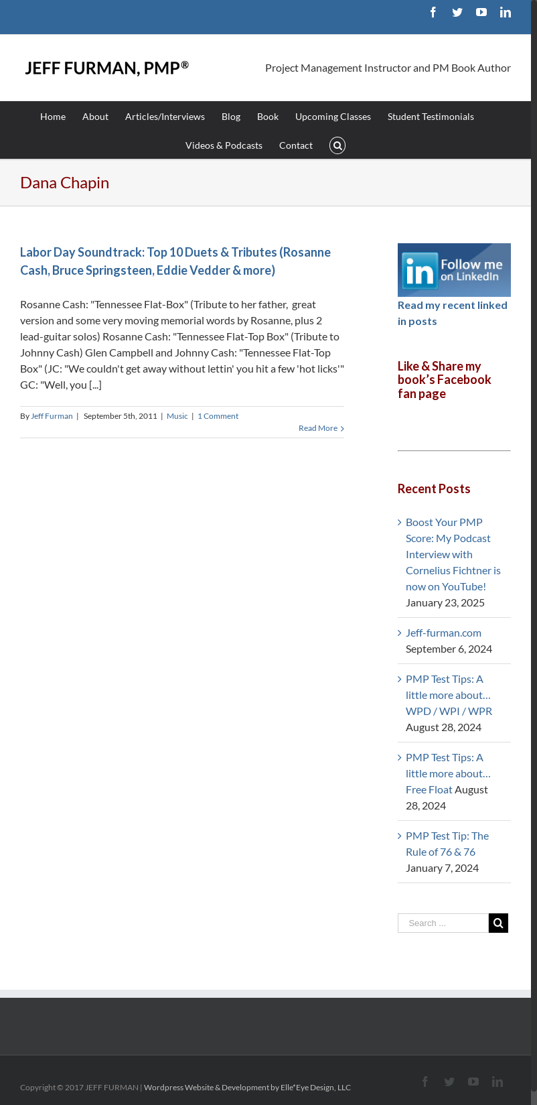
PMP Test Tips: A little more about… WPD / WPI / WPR (449, 694)
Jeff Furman (52, 416)
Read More (318, 428)
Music (177, 416)
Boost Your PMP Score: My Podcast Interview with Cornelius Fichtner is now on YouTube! (453, 553)
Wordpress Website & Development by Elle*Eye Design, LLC (247, 1087)
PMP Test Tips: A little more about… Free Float (448, 773)
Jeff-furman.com (443, 632)
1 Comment (218, 416)
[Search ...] (443, 923)
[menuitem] (61, 115)
